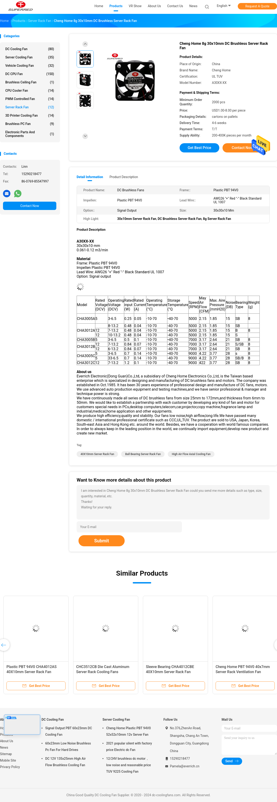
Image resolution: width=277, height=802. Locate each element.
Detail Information (90, 177)
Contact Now (29, 206)
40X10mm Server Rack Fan (97, 454)
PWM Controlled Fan (29, 99)
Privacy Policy (10, 767)
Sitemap (6, 754)
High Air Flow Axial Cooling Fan (191, 454)
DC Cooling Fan (29, 49)
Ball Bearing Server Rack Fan (143, 454)
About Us (6, 741)
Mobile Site (8, 760)
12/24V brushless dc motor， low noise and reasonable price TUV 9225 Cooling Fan (128, 765)
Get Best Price (199, 148)
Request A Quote (257, 6)
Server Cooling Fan (29, 57)
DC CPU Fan (29, 74)
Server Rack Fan (29, 107)
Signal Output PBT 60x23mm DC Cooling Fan (68, 731)
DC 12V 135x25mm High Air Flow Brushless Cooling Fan (65, 762)
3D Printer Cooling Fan (29, 115)
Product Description (123, 177)
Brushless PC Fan (29, 124)
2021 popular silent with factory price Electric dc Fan (129, 746)
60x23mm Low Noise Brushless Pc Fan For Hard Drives (68, 746)
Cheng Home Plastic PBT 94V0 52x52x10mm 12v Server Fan (128, 731)
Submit (101, 541)
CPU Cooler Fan (29, 90)
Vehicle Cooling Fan (29, 65)
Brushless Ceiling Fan (29, 82)
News (4, 747)
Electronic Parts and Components (29, 134)
